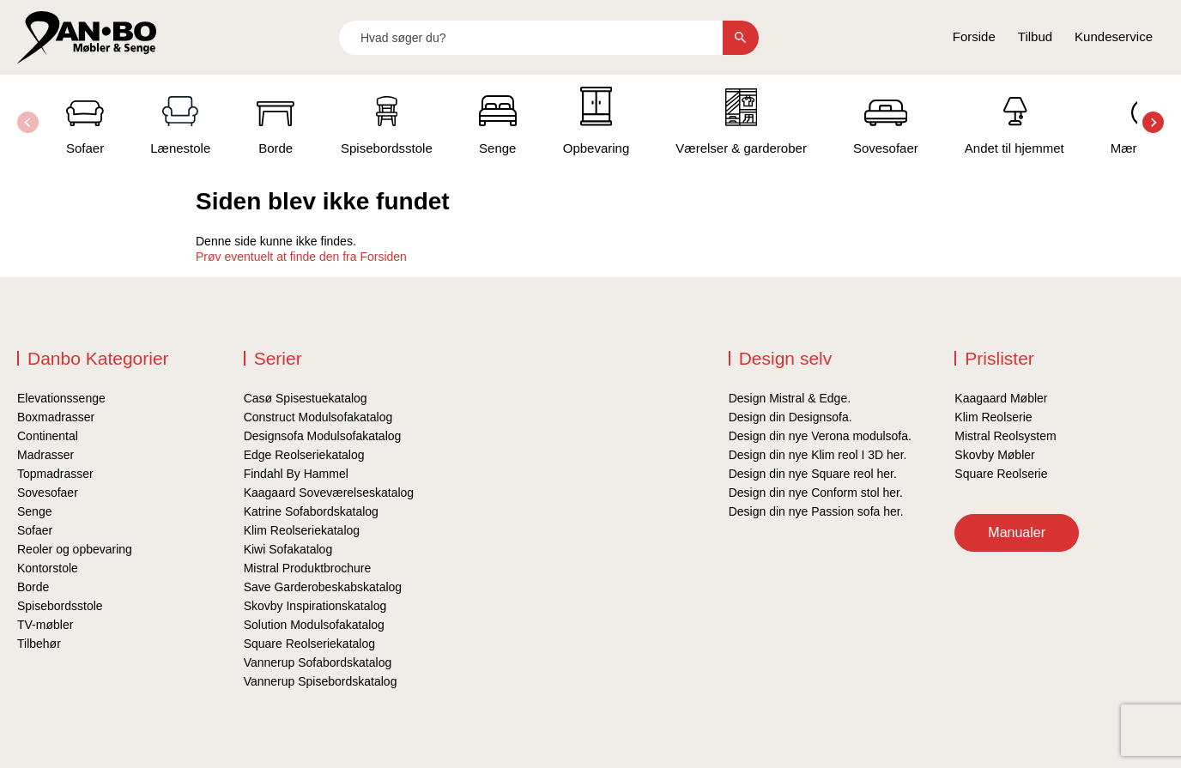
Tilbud (1035, 36)
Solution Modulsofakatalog (314, 625)
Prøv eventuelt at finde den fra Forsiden (301, 256)
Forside (974, 36)
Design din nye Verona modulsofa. (820, 436)
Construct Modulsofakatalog (318, 417)
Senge (34, 511)
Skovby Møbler (994, 455)
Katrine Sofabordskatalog (311, 511)
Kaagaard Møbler (1000, 398)
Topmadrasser (55, 474)
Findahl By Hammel (296, 474)
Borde (33, 587)
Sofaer (34, 530)
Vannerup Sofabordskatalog (318, 662)
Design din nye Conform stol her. (816, 492)
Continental (47, 436)
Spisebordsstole (60, 606)
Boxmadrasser (55, 417)
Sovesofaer (47, 492)
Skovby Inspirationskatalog (315, 606)
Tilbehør (39, 643)
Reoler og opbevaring (74, 549)
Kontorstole (47, 568)
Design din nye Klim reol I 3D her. (818, 455)
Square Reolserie (1000, 474)
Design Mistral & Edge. (790, 398)
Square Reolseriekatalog (309, 643)
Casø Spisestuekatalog (305, 398)
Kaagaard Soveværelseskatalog (329, 492)
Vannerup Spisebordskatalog (320, 681)
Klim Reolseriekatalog (302, 530)
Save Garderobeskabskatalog (323, 587)
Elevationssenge (61, 398)
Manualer (1016, 532)
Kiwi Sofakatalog (288, 549)
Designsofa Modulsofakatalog (323, 436)
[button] (1153, 122)
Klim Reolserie (993, 417)
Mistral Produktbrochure (308, 568)
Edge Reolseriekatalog (304, 455)
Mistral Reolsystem (1005, 436)
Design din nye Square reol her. (813, 474)
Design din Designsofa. (790, 417)
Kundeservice (1114, 36)
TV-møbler (45, 625)
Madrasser (45, 455)
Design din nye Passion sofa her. (816, 511)
